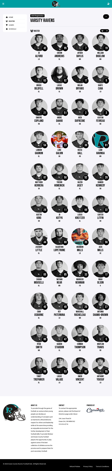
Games (9, 25)
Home (9, 17)
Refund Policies (75, 466)
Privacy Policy (88, 466)
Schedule (10, 29)
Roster (10, 21)
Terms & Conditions (102, 466)
